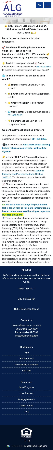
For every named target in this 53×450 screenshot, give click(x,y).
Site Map (26, 370)
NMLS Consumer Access (26, 309)
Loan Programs (26, 387)
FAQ (26, 411)
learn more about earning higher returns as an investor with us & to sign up (26, 148)
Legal (26, 352)
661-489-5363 (43, 66)
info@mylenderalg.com (26, 335)
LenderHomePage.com (35, 446)
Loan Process (26, 393)
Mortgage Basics (26, 399)
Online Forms (26, 405)
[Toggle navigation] (47, 5)
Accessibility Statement (26, 364)
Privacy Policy (27, 358)
